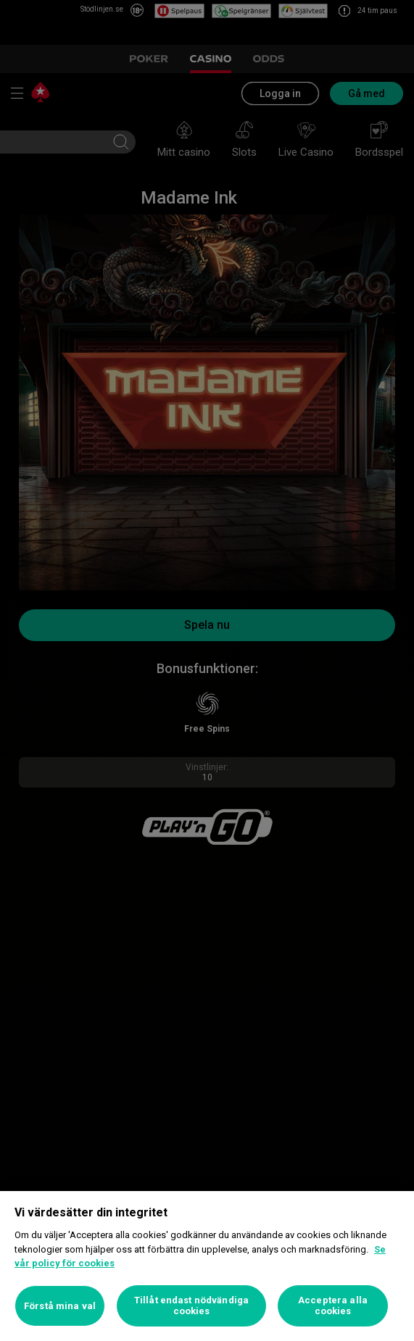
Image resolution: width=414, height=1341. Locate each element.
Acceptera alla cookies (333, 1306)
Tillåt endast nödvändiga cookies (191, 1306)
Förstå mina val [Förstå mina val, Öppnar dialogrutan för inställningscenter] (60, 1305)
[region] (207, 1266)
